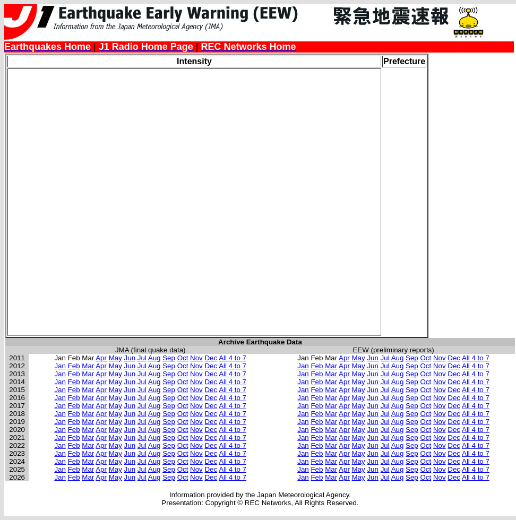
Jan (60, 366)
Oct (182, 358)
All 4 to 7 (232, 358)
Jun (130, 358)
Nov (196, 358)
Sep (168, 358)
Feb (74, 366)
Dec (210, 358)
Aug (154, 358)
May (115, 358)
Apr (101, 358)
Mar (88, 366)
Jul (142, 358)
